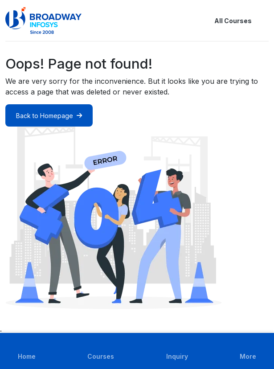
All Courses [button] (226, 20)
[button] (263, 20)
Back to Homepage (49, 115)
